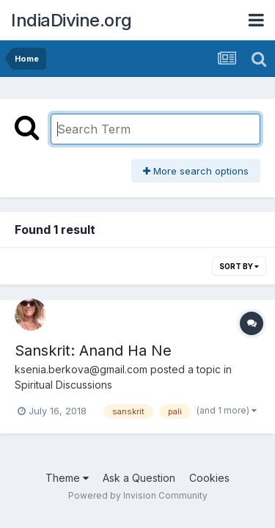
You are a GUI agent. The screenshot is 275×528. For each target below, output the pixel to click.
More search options (196, 171)
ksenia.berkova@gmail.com (81, 369)
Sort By (239, 266)
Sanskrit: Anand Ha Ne (93, 350)
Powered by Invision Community (138, 495)
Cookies (209, 478)
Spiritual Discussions (63, 384)
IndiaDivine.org (71, 20)
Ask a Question (139, 478)
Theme (67, 478)
